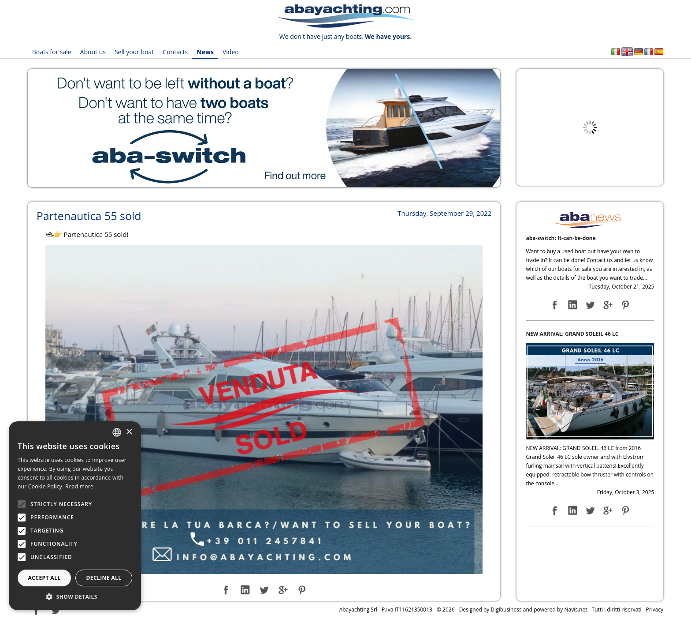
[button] (75, 596)
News (205, 52)
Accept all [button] (44, 577)
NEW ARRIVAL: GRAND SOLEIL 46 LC (572, 334)
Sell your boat (134, 52)
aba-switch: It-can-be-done (560, 238)
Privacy (655, 609)
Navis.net (575, 609)
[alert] (75, 515)
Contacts (175, 52)
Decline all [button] (104, 577)
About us (93, 52)
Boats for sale (51, 52)
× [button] (129, 432)
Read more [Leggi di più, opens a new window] (79, 486)
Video (231, 52)
